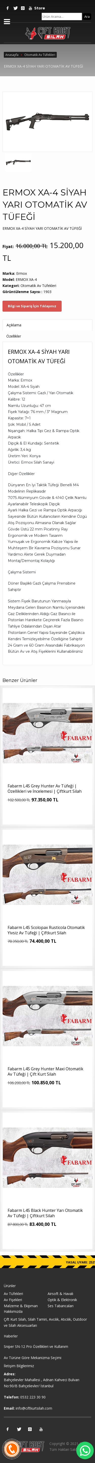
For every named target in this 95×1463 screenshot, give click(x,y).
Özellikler (13, 336)
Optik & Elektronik (62, 1299)
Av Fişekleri (13, 1299)
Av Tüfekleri (13, 1293)
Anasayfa (11, 55)
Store (38, 8)
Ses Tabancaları (60, 1305)
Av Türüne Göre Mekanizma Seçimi (32, 1357)
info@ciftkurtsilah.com (34, 1408)
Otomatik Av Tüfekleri (39, 55)
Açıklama (14, 325)
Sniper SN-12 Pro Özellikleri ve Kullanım (36, 1346)
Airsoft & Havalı (60, 1293)
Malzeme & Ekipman (21, 1305)
